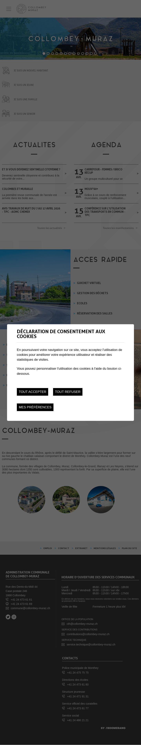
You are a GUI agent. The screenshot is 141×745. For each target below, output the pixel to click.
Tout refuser (67, 392)
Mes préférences (35, 407)
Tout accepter (32, 392)
